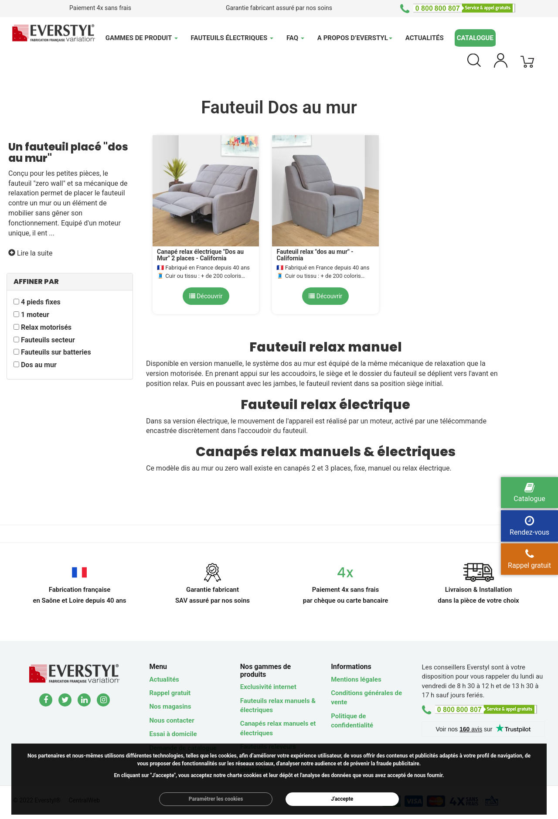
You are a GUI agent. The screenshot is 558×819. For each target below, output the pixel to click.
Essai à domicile (173, 734)
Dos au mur (39, 365)
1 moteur (35, 315)
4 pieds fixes (41, 302)
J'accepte (342, 799)
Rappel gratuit (170, 693)
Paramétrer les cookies (216, 799)
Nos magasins (170, 706)
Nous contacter (172, 720)
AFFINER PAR (36, 281)
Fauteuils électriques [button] (232, 38)
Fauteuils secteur (48, 340)
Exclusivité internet (268, 687)
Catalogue (475, 38)
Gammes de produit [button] (141, 38)
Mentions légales (356, 679)
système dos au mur (283, 363)
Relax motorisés (46, 327)
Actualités (424, 38)
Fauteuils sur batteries (56, 352)
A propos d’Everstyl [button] (354, 38)
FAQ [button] (295, 38)
